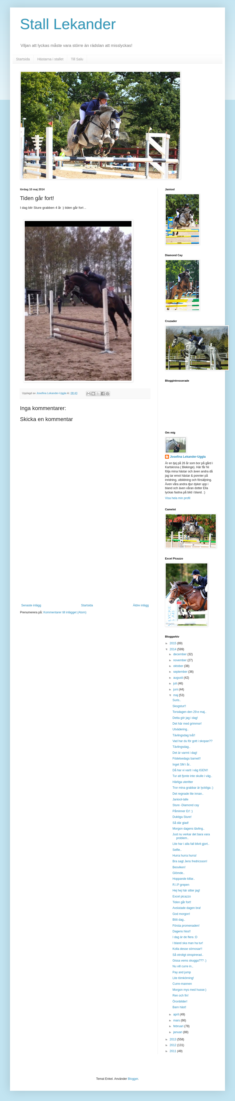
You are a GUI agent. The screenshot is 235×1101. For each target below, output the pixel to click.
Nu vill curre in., (182, 966)
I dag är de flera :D (184, 937)
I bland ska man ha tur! (187, 943)
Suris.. (176, 700)
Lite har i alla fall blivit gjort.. (190, 844)
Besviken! (179, 867)
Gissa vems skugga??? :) (189, 960)
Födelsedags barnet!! (186, 758)
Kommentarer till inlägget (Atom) (64, 612)
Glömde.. (178, 873)
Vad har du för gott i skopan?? (192, 741)
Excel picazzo (181, 896)
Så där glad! (180, 823)
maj (176, 695)
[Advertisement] (85, 566)
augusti (178, 677)
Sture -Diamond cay (185, 805)
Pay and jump (181, 972)
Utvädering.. (180, 729)
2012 (173, 1045)
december (180, 654)
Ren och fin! (180, 995)
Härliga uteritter (182, 782)
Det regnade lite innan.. (188, 793)
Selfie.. (177, 850)
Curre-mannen (182, 984)
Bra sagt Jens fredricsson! (189, 861)
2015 (173, 643)
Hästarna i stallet (50, 59)
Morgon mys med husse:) (189, 989)
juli (175, 683)
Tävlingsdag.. (181, 747)
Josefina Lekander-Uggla (188, 456)
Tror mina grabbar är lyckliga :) (192, 787)
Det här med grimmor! (187, 723)
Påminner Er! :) (182, 811)
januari (178, 1032)
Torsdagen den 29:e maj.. (189, 712)
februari (178, 1026)
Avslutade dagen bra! (186, 908)
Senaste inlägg (31, 605)
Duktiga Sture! (182, 817)
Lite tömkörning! (183, 978)
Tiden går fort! (181, 902)
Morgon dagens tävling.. (188, 828)
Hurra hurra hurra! (184, 855)
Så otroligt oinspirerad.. (187, 955)
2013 (173, 1039)
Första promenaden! (186, 925)
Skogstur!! (179, 706)
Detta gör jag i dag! (185, 718)
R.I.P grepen (180, 884)
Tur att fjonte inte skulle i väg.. (192, 776)
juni (176, 689)
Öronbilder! (179, 1001)
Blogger (133, 1079)
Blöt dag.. (178, 919)
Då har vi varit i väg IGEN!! (190, 770)
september (180, 671)
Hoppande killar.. (183, 879)
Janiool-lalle (180, 799)
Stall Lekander (68, 24)
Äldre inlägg (141, 605)
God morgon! (181, 914)
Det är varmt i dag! (184, 753)
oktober (178, 666)
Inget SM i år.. (181, 764)
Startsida (23, 59)
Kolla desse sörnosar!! (187, 949)
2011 (173, 1051)
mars (177, 1020)
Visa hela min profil (177, 498)
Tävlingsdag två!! (183, 735)
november (180, 660)
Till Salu (77, 59)
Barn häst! (179, 1007)
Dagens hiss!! (181, 931)
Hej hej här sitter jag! (186, 890)
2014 (173, 649)
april (176, 1014)
